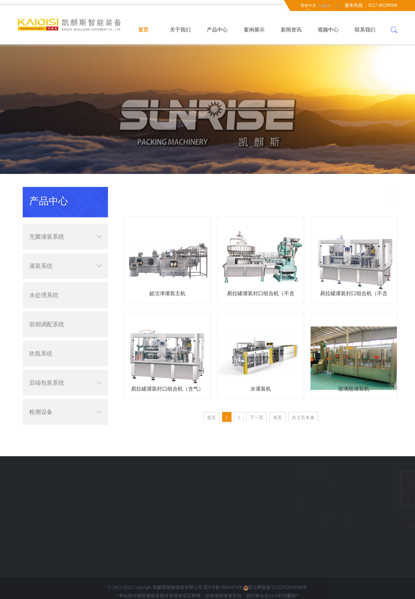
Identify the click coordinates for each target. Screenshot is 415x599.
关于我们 (180, 29)
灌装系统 (65, 253)
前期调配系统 (46, 312)
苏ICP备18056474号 (223, 595)
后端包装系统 (65, 370)
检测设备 (65, 399)
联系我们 (365, 29)
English (324, 5)
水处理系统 (43, 282)
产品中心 (217, 29)
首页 (143, 29)
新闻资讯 (291, 29)
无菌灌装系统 (65, 224)
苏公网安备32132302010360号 (275, 595)
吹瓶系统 (41, 341)
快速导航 (46, 472)
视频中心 (328, 29)
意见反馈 (43, 508)
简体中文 (308, 5)
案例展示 (254, 29)
